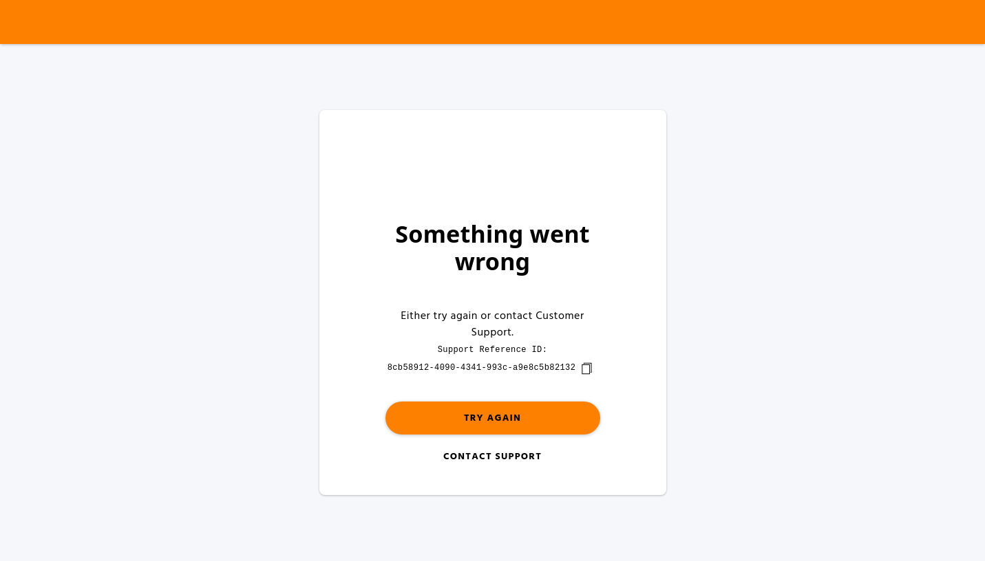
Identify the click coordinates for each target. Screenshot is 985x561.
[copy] (586, 369)
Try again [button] (492, 418)
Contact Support (492, 457)
